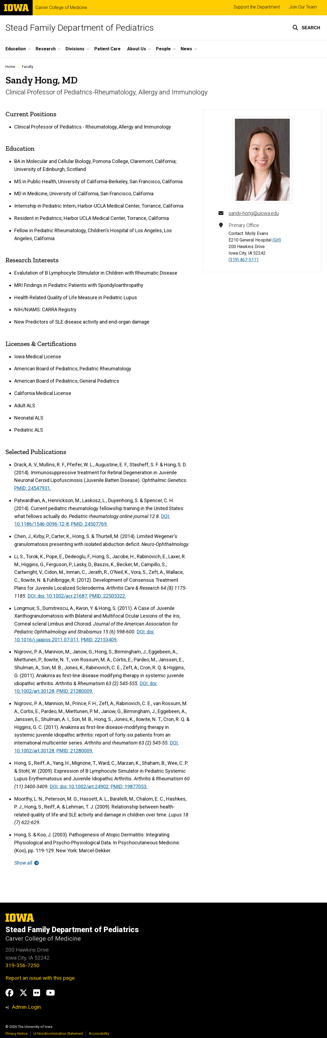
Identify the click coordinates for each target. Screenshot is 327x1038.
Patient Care (107, 48)
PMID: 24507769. (89, 524)
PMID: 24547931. (32, 488)
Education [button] (15, 48)
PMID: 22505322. (107, 596)
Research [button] (46, 48)
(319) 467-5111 (244, 259)
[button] (306, 27)
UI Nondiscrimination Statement (58, 1033)
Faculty (27, 67)
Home (10, 67)
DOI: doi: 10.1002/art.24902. (80, 786)
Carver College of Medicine (61, 7)
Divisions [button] (75, 48)
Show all (26, 863)
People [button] (163, 48)
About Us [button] (136, 48)
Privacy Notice (16, 1033)
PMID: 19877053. (129, 786)
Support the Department (257, 7)
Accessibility (99, 1033)
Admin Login (26, 1007)
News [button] (186, 48)
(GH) (276, 240)
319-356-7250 (22, 965)
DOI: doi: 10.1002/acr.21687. (58, 596)
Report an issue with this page (40, 978)
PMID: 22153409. (99, 639)
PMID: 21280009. (74, 691)
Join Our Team (303, 7)
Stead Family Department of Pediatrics (79, 27)
